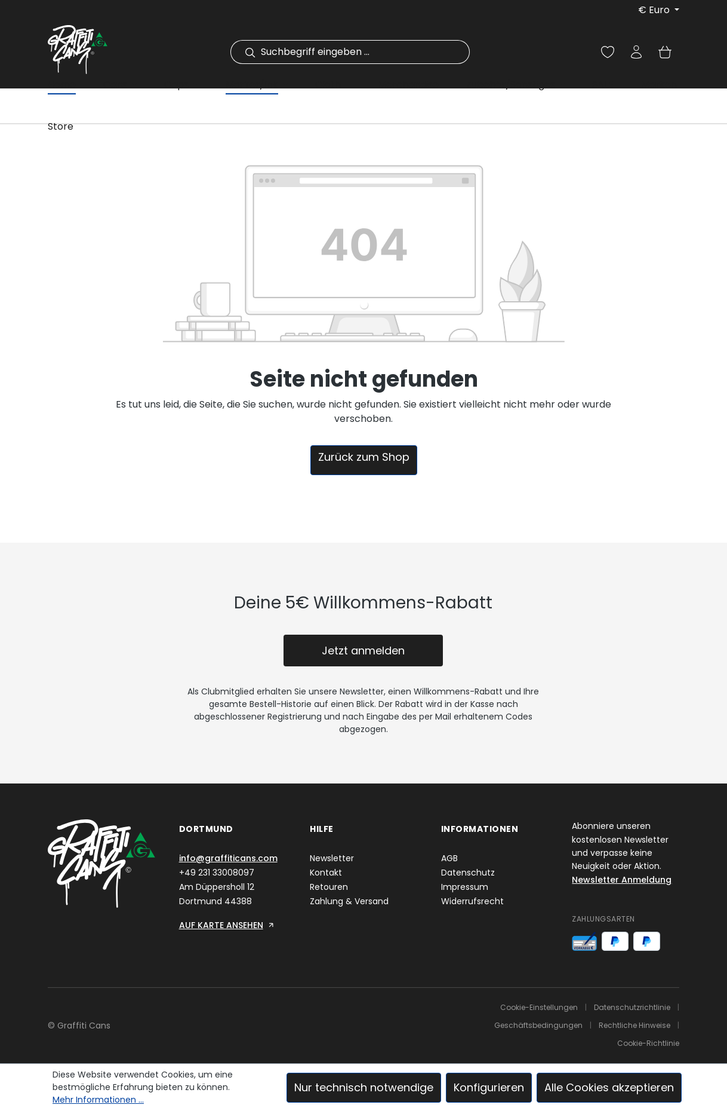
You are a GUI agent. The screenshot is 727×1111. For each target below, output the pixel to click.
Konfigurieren (489, 1087)
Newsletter (332, 858)
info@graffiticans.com (228, 858)
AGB (449, 858)
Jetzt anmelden (363, 650)
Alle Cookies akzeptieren (609, 1087)
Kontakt (326, 873)
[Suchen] (242, 52)
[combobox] (362, 52)
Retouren (329, 887)
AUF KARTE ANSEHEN (227, 925)
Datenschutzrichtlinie (632, 1007)
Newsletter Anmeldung (621, 880)
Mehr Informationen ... (98, 1100)
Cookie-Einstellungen (539, 1007)
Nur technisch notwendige (363, 1087)
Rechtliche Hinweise (634, 1025)
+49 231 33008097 (216, 873)
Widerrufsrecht (472, 901)
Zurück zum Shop (363, 456)
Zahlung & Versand (349, 901)
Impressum (464, 887)
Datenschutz (468, 873)
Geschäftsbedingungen (538, 1025)
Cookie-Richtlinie (648, 1043)
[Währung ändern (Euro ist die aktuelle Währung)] (658, 10)
